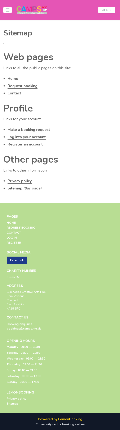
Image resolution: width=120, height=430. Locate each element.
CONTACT (14, 233)
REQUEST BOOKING (21, 228)
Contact (14, 93)
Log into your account (27, 136)
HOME (11, 223)
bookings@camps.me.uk (24, 329)
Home (13, 78)
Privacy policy (20, 180)
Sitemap (15, 188)
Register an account (25, 144)
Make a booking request (29, 129)
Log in (107, 10)
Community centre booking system (60, 424)
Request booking (22, 85)
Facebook (17, 260)
